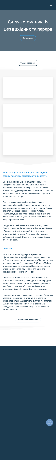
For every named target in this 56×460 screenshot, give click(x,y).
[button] (28, 38)
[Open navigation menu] (51, 5)
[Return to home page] (14, 4)
